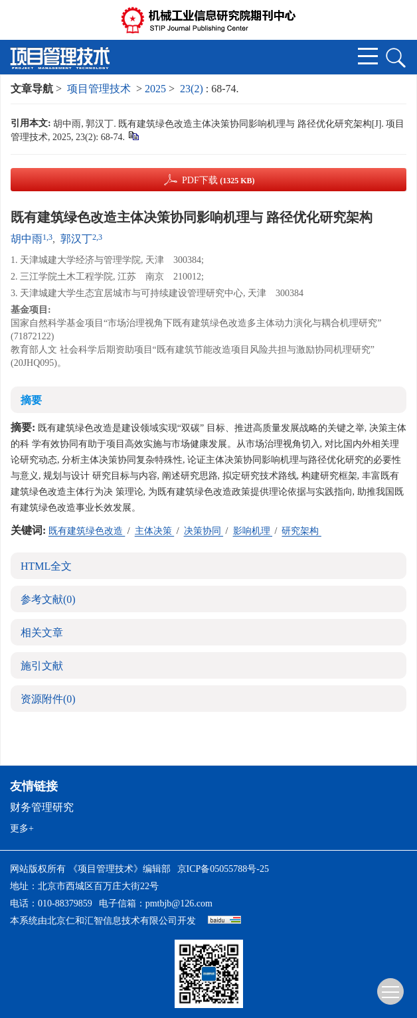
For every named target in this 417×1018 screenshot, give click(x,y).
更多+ (22, 828)
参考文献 (48, 599)
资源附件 (48, 699)
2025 (155, 88)
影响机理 (253, 531)
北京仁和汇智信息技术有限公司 (112, 921)
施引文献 (42, 665)
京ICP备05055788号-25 (223, 869)
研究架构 (301, 531)
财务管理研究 (42, 807)
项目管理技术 (99, 88)
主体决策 (155, 531)
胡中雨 (26, 238)
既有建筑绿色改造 (86, 531)
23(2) (193, 88)
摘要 (31, 400)
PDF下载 (218, 180)
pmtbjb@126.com (178, 903)
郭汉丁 (76, 238)
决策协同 (204, 531)
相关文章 (42, 632)
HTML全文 (46, 566)
